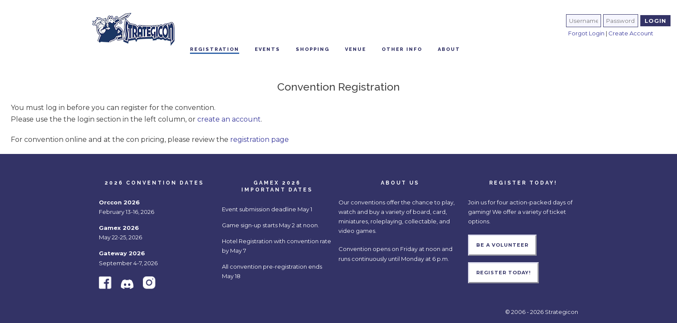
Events (267, 49)
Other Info (402, 49)
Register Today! (503, 273)
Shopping (312, 49)
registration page (259, 139)
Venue (355, 49)
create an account (229, 119)
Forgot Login (586, 33)
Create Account (630, 33)
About (449, 49)
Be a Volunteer (502, 245)
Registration (214, 49)
